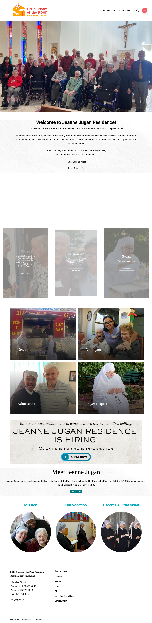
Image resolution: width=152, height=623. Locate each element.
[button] (144, 10)
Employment (61, 601)
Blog (57, 591)
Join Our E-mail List (121, 10)
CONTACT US (17, 600)
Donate (106, 10)
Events (58, 581)
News (58, 586)
